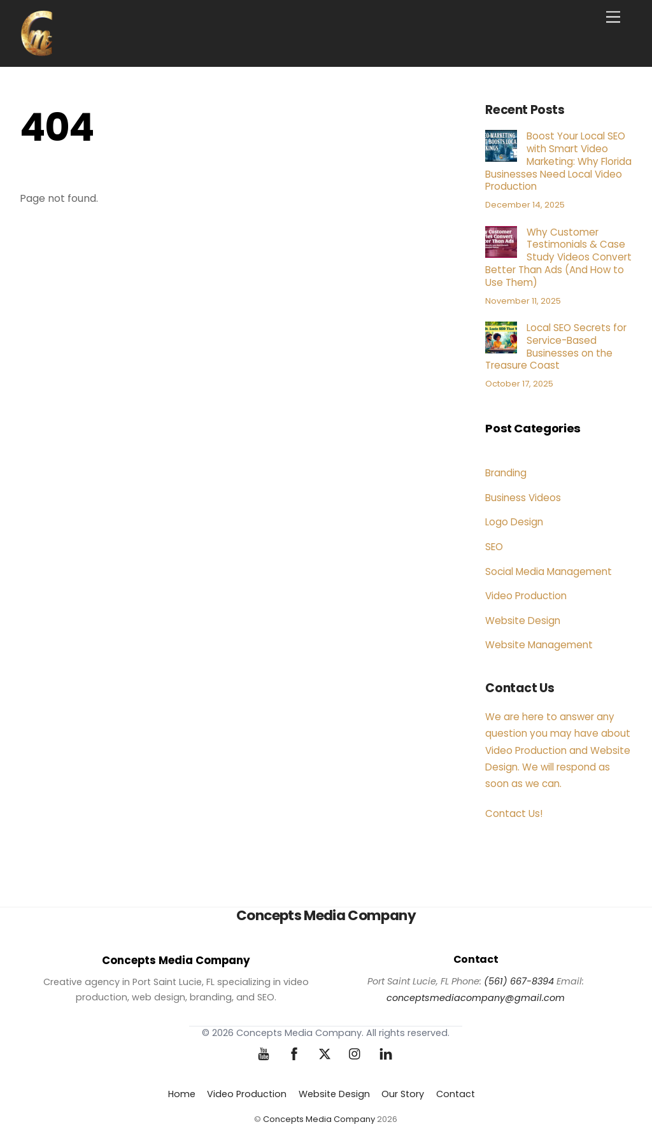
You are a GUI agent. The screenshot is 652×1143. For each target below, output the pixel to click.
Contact (455, 1094)
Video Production (526, 595)
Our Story (402, 1094)
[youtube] (263, 1053)
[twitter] (324, 1053)
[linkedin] (386, 1053)
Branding (506, 472)
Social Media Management (548, 571)
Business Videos (523, 497)
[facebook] (294, 1053)
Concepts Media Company (319, 1119)
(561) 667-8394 (519, 981)
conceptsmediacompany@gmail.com (475, 997)
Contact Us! (513, 813)
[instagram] (355, 1053)
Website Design (522, 620)
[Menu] (613, 17)
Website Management (539, 644)
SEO (494, 546)
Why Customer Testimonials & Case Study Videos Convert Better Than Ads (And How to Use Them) (558, 257)
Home (181, 1094)
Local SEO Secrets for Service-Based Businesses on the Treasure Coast (556, 347)
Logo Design (514, 522)
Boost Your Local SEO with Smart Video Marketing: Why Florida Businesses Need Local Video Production (558, 161)
